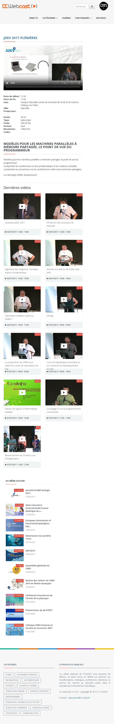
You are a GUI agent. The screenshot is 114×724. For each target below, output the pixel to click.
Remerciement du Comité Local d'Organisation (20, 457)
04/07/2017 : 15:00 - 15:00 (17, 278)
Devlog (50, 315)
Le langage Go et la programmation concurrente (64, 410)
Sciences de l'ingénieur (16, 707)
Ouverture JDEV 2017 (15, 222)
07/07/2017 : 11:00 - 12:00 (59, 418)
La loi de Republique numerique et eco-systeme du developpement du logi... (63, 364)
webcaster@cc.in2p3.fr (79, 697)
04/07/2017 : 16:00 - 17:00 (17, 325)
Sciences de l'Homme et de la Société (22, 702)
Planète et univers (28, 685)
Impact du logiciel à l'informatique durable (21, 410)
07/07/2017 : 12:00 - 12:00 (17, 464)
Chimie (8, 674)
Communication (30, 713)
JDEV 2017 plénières (20, 37)
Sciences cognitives (39, 691)
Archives (101, 18)
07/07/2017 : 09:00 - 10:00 (59, 371)
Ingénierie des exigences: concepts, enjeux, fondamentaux (22, 271)
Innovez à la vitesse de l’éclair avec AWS (63, 271)
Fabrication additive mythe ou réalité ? (19, 317)
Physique (10, 685)
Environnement (13, 696)
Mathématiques (31, 680)
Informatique (12, 680)
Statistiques (11, 713)
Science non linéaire (15, 691)
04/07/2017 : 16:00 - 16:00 (59, 278)
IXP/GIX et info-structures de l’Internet (60, 224)
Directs (33, 18)
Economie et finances (27, 674)
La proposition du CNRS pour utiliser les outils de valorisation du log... (21, 364)
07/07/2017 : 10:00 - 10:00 (17, 418)
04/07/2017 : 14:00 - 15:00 (59, 232)
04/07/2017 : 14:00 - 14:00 (17, 232)
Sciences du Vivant (41, 707)
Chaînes (66, 18)
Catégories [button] (49, 18)
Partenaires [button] (83, 18)
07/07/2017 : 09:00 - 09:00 (59, 325)
